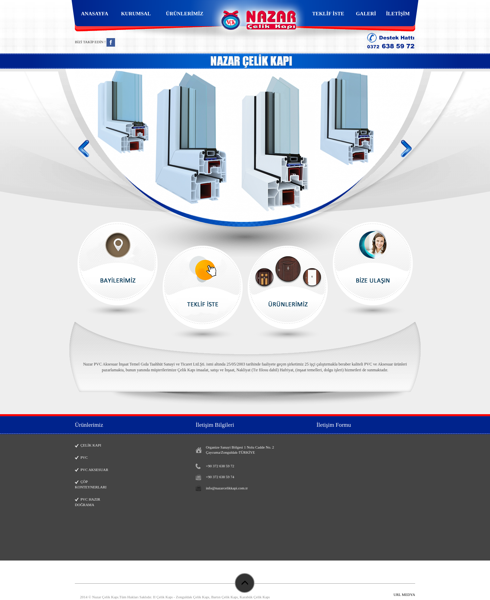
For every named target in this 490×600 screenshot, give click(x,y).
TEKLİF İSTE (328, 13)
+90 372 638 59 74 (220, 477)
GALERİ (366, 13)
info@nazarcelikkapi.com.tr (227, 488)
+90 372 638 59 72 (220, 466)
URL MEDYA (404, 595)
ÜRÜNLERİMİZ (184, 13)
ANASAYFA (94, 13)
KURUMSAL (136, 13)
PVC (81, 457)
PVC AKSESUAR (91, 470)
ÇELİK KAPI (88, 445)
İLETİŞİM (398, 13)
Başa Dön (245, 583)
